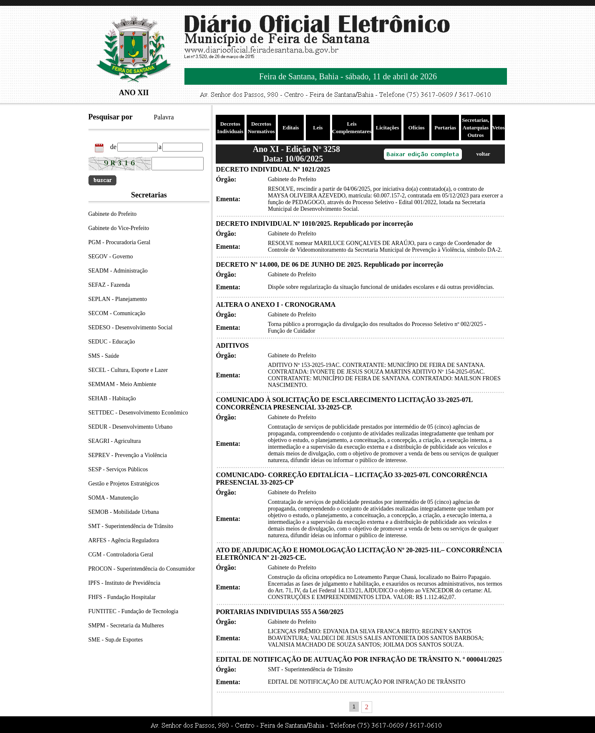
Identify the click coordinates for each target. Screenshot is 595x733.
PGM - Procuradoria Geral (119, 242)
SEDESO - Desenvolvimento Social (130, 327)
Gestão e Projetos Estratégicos (123, 483)
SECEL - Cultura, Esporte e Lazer (128, 370)
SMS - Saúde (103, 356)
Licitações (387, 127)
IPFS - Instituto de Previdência (124, 583)
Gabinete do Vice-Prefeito (118, 228)
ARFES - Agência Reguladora (123, 540)
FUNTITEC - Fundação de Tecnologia (133, 611)
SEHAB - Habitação (112, 398)
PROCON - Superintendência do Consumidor (141, 569)
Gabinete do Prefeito (112, 214)
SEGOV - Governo (110, 256)
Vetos (498, 127)
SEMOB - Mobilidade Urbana (123, 512)
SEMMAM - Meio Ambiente (122, 384)
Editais (290, 127)
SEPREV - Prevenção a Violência (127, 455)
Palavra (164, 117)
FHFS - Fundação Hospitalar (122, 597)
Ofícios (416, 127)
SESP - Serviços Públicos (118, 469)
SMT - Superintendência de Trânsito (131, 526)
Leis (318, 127)
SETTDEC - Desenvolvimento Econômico (138, 412)
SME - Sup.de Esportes (115, 640)
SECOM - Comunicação (117, 313)
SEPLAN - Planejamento (117, 299)
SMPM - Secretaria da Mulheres (126, 625)
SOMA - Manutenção (113, 498)
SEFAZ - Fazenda (109, 285)
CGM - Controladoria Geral (121, 554)
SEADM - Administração (118, 271)
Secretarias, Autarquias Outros (475, 127)
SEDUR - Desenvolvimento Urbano (130, 427)
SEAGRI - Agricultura (114, 441)
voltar (483, 154)
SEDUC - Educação (111, 342)
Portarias (445, 127)
